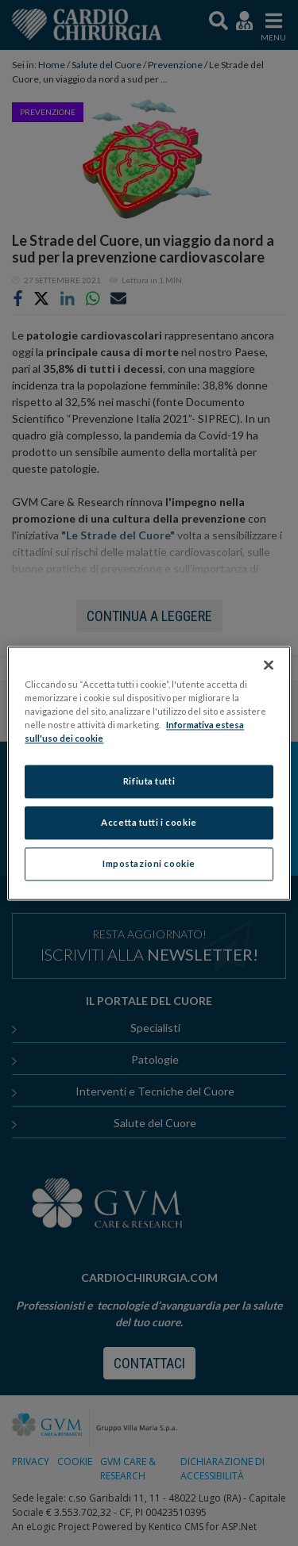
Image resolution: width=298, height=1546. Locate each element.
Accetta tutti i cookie (149, 822)
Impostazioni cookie (149, 863)
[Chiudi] (268, 664)
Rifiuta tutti (149, 781)
